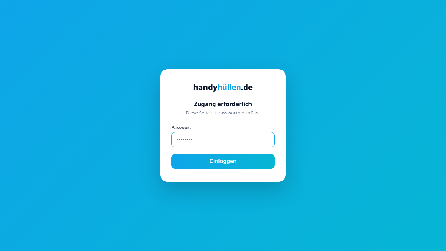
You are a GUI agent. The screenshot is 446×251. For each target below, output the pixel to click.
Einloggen (222, 161)
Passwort (181, 127)
